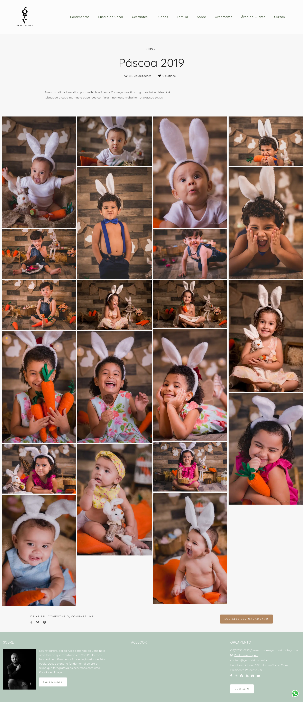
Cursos (279, 17)
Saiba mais (53, 682)
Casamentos (80, 17)
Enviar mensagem (246, 655)
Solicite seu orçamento (246, 619)
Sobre (201, 17)
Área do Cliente (253, 17)
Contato (242, 688)
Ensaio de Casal (110, 17)
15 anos (162, 17)
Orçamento (223, 17)
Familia (182, 17)
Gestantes (140, 17)
